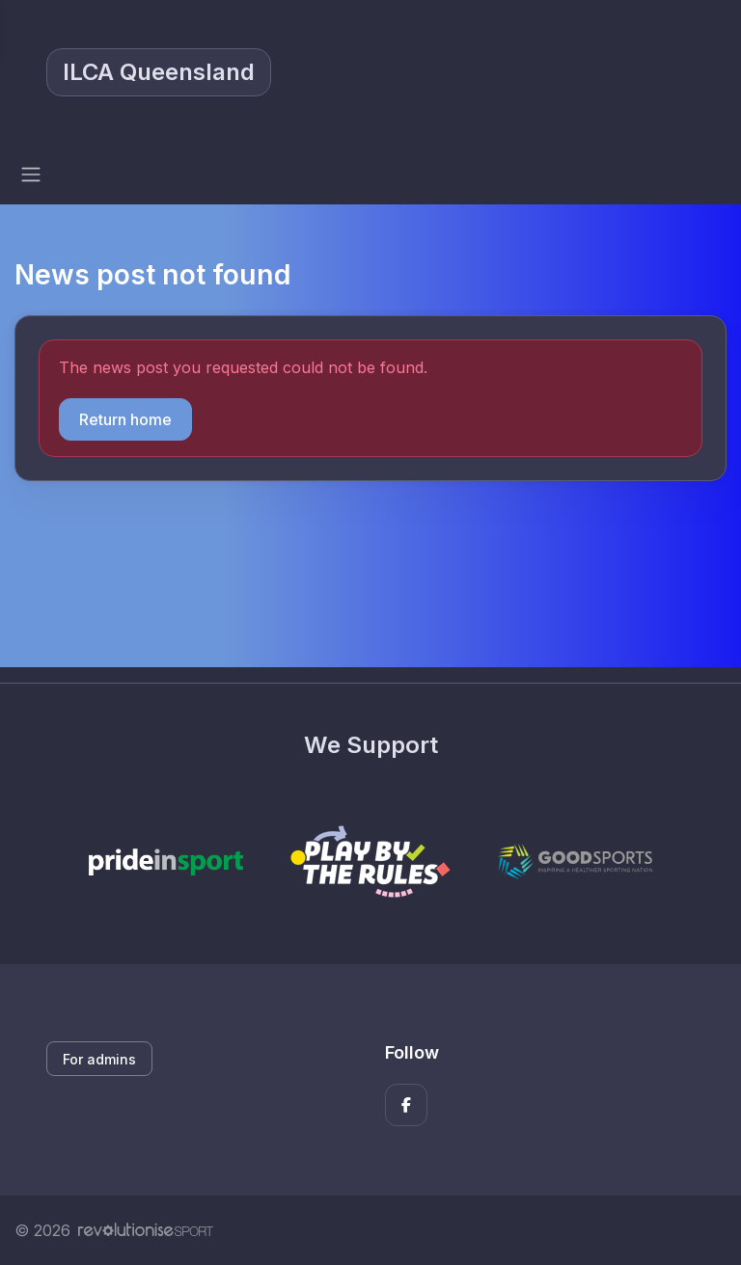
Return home (125, 419)
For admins (99, 1059)
